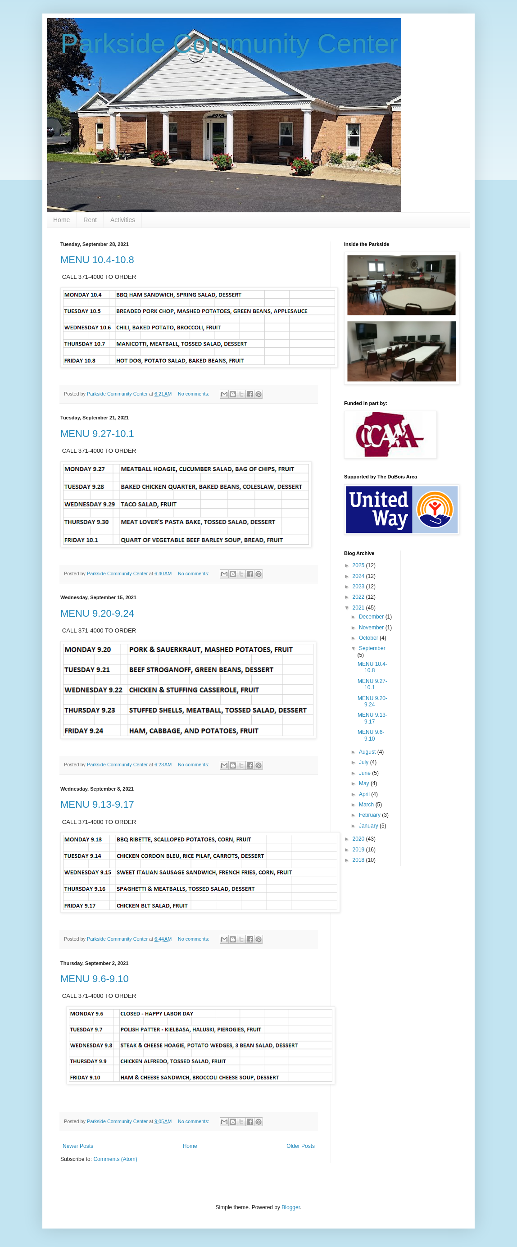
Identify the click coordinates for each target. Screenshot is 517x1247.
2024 (359, 576)
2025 (359, 565)
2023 (359, 586)
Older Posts (300, 1146)
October (369, 638)
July (364, 762)
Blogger (290, 1207)
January (369, 826)
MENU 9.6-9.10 (94, 978)
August (368, 752)
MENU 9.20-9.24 (97, 613)
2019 (359, 850)
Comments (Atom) (115, 1159)
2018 (359, 860)
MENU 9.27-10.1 (97, 433)
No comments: (194, 393)
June (365, 773)
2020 (359, 839)
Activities (122, 219)
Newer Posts (78, 1146)
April (365, 794)
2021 (359, 608)
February (370, 815)
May (365, 783)
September (372, 648)
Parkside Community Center (229, 43)
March (367, 804)
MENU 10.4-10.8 (97, 259)
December (372, 617)
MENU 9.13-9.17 (97, 804)
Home (61, 219)
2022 (359, 597)
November (372, 627)
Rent (90, 219)
